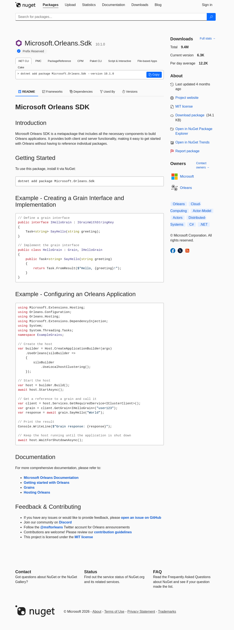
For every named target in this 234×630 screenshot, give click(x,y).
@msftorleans (51, 527)
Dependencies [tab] (81, 91)
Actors (177, 217)
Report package (187, 151)
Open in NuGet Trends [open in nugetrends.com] (192, 142)
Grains (29, 487)
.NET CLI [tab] (23, 61)
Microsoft (187, 176)
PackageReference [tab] (59, 61)
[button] (154, 75)
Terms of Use (114, 611)
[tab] (51, 5)
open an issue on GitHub (141, 517)
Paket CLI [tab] (96, 61)
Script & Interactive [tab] (119, 61)
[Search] (211, 17)
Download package (189, 115)
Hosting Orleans (37, 492)
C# (191, 224)
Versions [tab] (129, 91)
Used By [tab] (107, 91)
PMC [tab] (38, 61)
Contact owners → (202, 165)
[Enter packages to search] (111, 17)
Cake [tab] (21, 67)
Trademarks (167, 611)
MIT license (84, 537)
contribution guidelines (113, 532)
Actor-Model (202, 211)
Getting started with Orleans (46, 482)
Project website (187, 97)
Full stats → (208, 38)
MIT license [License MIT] (184, 106)
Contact (23, 571)
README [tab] (27, 91)
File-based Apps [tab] (147, 61)
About (96, 611)
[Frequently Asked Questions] (157, 571)
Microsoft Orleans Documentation (51, 477)
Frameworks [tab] (52, 91)
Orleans (186, 188)
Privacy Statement (141, 611)
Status (90, 571)
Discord (65, 522)
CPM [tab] (80, 61)
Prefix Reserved (33, 51)
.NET (204, 224)
